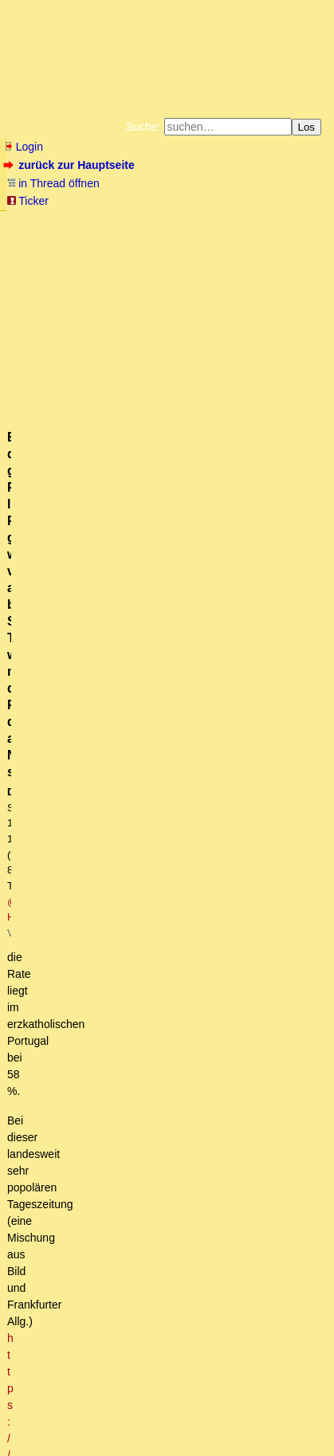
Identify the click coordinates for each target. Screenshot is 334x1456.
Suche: (143, 126)
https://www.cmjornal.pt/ (267, 448)
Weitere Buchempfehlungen (65, 260)
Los (307, 127)
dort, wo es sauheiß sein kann (146, 1177)
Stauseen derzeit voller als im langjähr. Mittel (184, 1133)
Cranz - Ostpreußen (75, 756)
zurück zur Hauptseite (70, 165)
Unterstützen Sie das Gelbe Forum (108, 247)
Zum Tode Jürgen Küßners (227, 221)
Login (23, 146)
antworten (48, 668)
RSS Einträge (36, 1419)
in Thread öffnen (53, 183)
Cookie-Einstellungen (282, 260)
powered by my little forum (34, 1444)
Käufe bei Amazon (253, 247)
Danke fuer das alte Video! (104, 771)
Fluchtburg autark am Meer (102, 221)
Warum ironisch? (92, 1208)
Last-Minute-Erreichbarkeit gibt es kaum (136, 1223)
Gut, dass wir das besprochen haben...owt (166, 1042)
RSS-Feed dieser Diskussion (259, 700)
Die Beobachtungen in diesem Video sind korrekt (146, 1283)
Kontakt (142, 1419)
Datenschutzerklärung (228, 234)
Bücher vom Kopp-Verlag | (119, 234)
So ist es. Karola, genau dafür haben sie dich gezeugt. (182, 1253)
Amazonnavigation (187, 260)
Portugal (83, 1163)
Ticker (27, 200)
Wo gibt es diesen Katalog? (130, 952)
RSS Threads (94, 1419)
